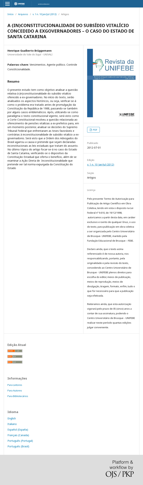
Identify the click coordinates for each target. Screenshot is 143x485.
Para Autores (14, 390)
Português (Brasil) (18, 446)
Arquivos (23, 14)
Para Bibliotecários (17, 396)
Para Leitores (14, 385)
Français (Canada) (18, 435)
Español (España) (17, 429)
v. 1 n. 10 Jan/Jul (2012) (45, 14)
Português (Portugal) (20, 441)
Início (10, 14)
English (11, 418)
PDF (94, 129)
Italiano (12, 424)
